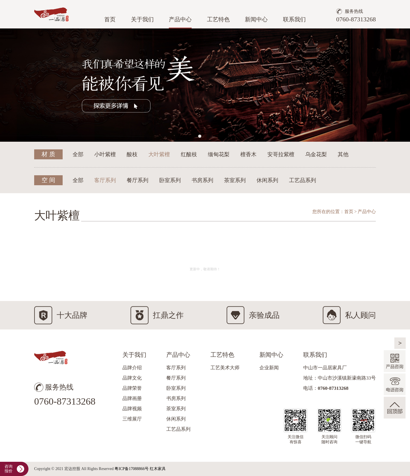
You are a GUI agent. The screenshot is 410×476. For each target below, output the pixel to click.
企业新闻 (269, 367)
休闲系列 (267, 180)
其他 (343, 154)
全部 (78, 154)
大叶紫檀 (159, 154)
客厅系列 (105, 180)
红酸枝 (189, 154)
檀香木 (248, 154)
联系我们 (294, 19)
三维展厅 (132, 419)
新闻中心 (256, 19)
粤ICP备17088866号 (131, 469)
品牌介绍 (132, 367)
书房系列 (202, 180)
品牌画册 (132, 398)
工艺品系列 (302, 180)
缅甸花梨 (218, 154)
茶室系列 (235, 180)
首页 (110, 19)
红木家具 (158, 469)
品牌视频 (132, 408)
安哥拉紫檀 (280, 154)
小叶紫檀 (105, 154)
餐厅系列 (137, 180)
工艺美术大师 (224, 367)
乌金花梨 (316, 154)
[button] (199, 136)
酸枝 (132, 154)
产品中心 (180, 19)
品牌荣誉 (132, 388)
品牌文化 (132, 378)
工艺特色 (218, 19)
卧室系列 (170, 180)
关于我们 (142, 19)
